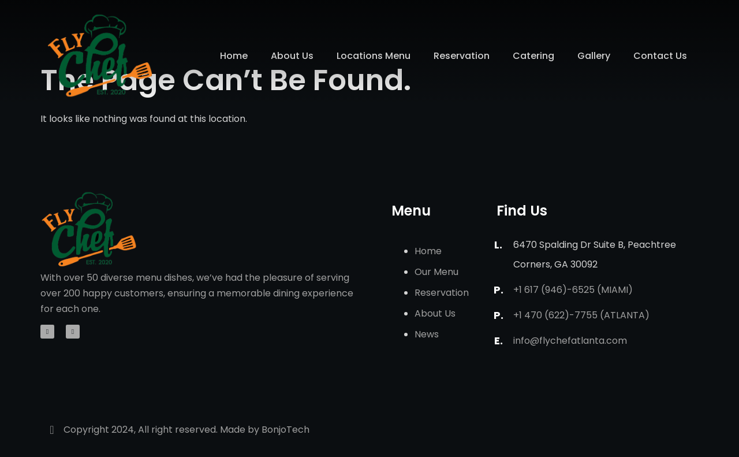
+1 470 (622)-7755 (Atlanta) (581, 315)
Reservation (462, 55)
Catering (533, 55)
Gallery (593, 55)
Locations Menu (373, 55)
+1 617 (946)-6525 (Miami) (573, 289)
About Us (292, 55)
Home (234, 55)
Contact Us (660, 55)
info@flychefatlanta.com (570, 340)
